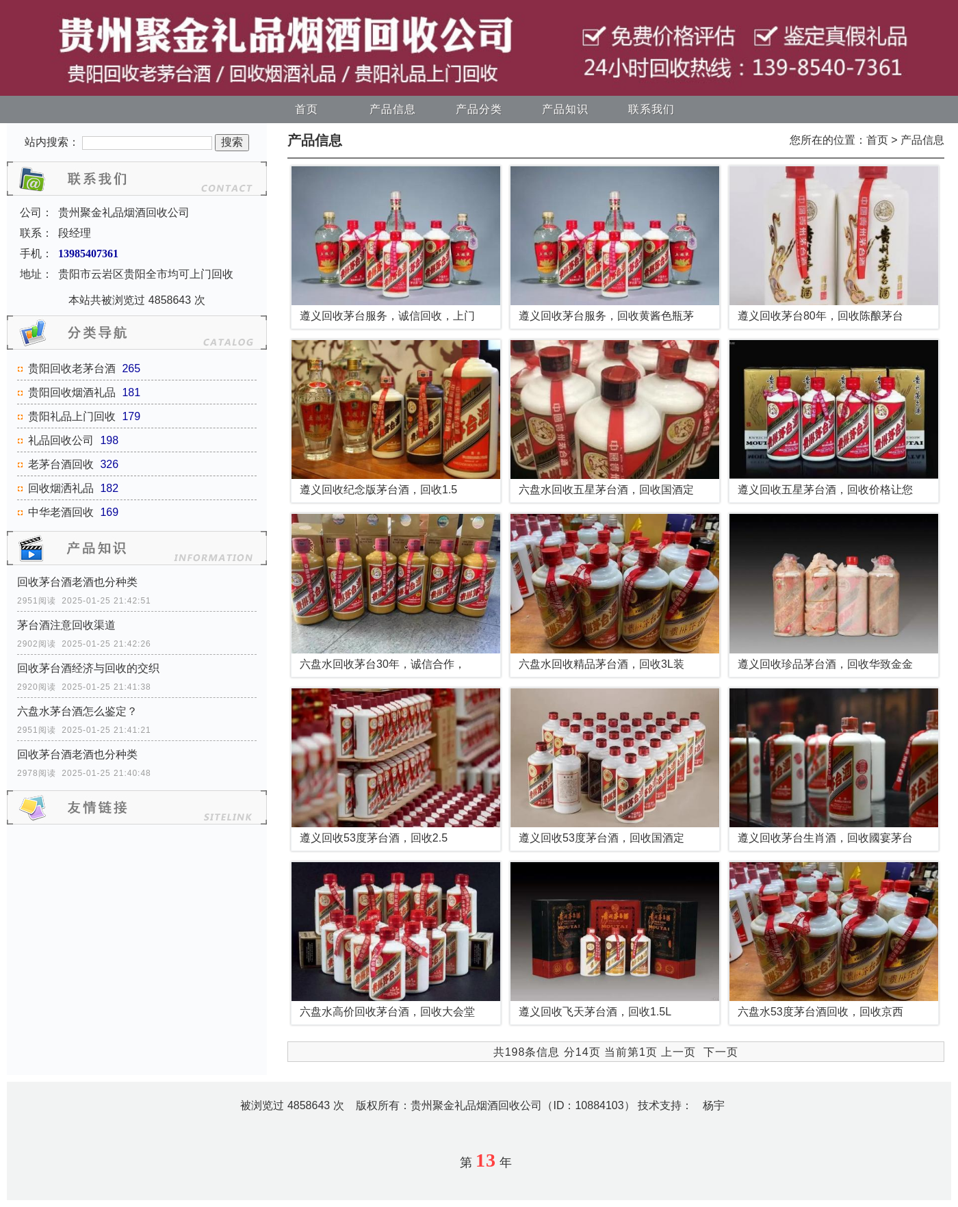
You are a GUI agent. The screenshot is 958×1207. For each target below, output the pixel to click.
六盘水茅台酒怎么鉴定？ (77, 711)
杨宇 (714, 1105)
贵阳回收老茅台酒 (72, 368)
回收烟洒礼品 (61, 488)
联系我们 (651, 109)
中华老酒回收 (61, 512)
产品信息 (393, 109)
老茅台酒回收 (61, 464)
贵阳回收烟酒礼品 (72, 392)
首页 (306, 109)
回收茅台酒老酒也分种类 (77, 582)
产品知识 (565, 109)
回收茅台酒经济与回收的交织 (88, 668)
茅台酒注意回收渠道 (66, 625)
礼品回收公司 (61, 440)
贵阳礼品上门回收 (72, 416)
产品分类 (479, 109)
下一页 (720, 1052)
